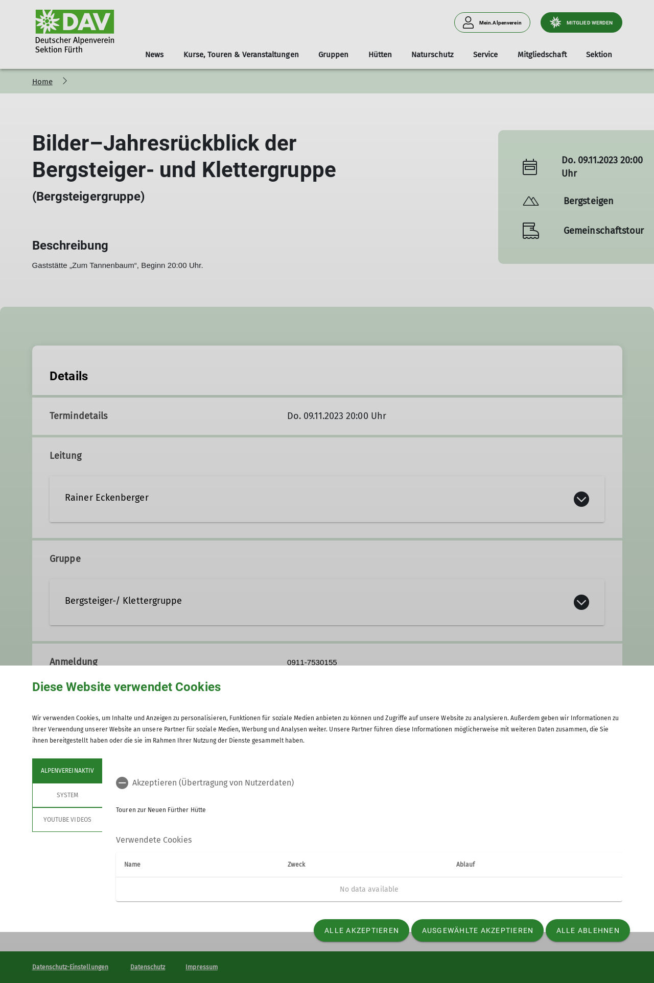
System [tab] (67, 795)
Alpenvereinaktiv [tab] (67, 770)
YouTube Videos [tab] (67, 819)
